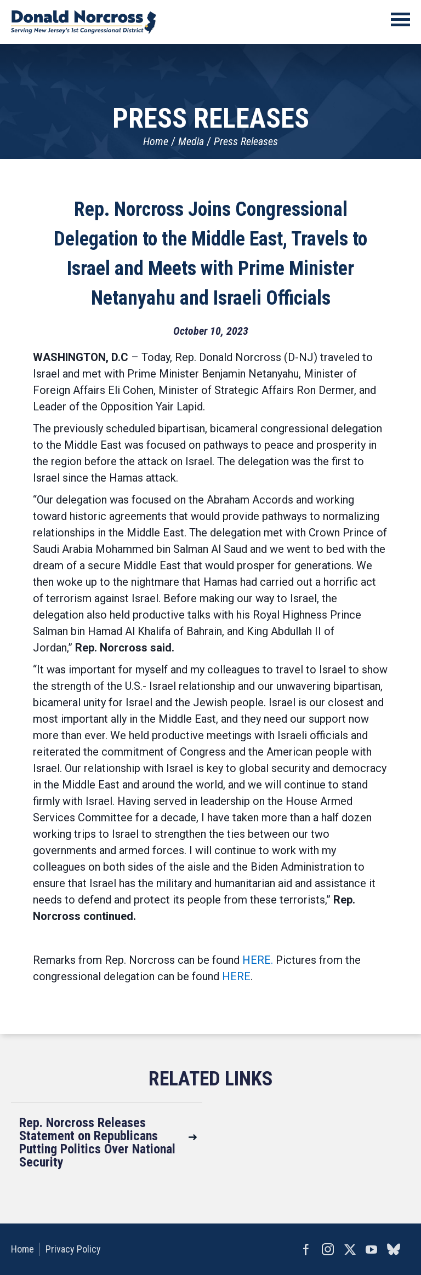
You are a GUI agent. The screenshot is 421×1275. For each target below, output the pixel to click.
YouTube (372, 1249)
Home (155, 141)
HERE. (257, 960)
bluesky (394, 1249)
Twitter (350, 1249)
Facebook (306, 1249)
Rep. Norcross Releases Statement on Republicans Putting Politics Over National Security (97, 1142)
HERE (236, 976)
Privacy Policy (73, 1249)
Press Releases (246, 141)
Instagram (328, 1249)
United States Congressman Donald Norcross (83, 22)
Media (191, 141)
